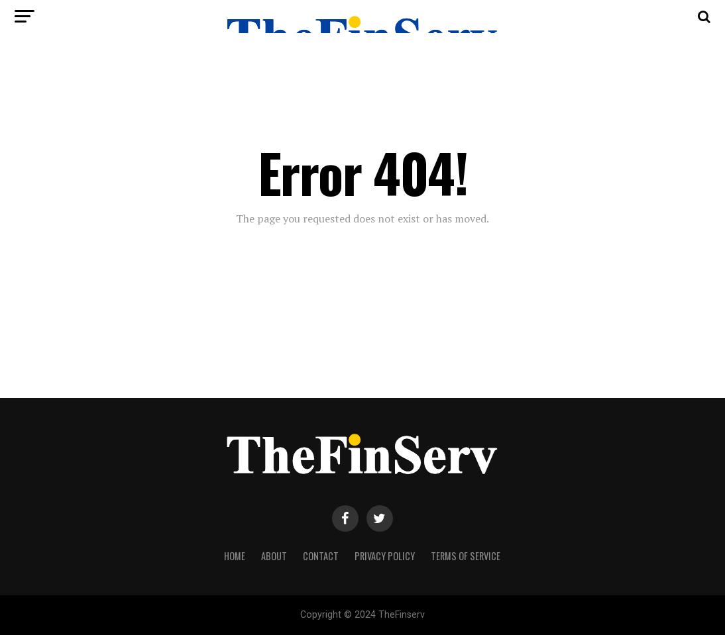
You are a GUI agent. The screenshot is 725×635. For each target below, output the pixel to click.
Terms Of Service (465, 556)
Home (234, 556)
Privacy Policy (385, 556)
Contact (321, 556)
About (274, 556)
